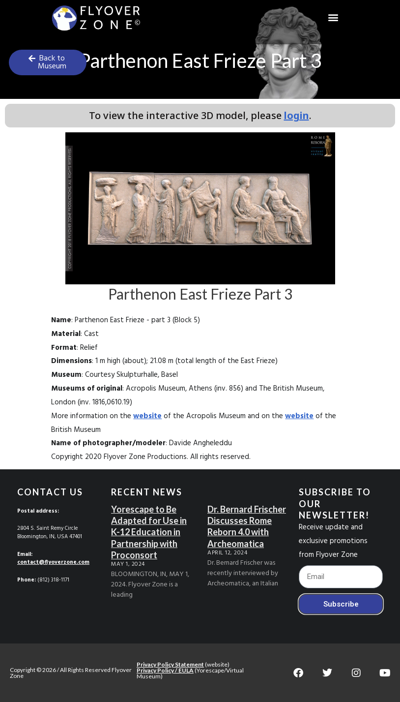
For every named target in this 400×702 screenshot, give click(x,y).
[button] (333, 17)
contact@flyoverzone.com (53, 562)
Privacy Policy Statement (170, 664)
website (147, 416)
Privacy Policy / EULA (165, 670)
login (296, 115)
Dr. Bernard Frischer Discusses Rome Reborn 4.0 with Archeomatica (246, 526)
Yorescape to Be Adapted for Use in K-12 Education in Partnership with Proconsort (149, 532)
